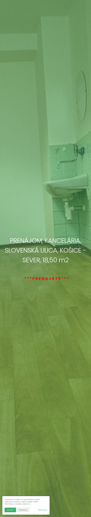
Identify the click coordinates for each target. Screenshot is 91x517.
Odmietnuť (23, 510)
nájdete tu (26, 504)
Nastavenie (42, 510)
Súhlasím (10, 510)
